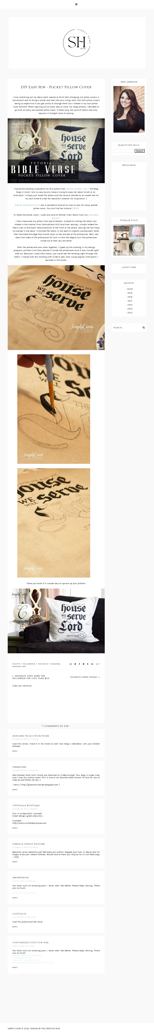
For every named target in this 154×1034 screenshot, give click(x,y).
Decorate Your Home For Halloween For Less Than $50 (30, 677)
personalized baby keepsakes (27, 955)
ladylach (19, 913)
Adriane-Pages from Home (30, 735)
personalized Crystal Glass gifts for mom (33, 962)
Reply (15, 751)
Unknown (19, 767)
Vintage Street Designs (28, 844)
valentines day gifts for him (26, 960)
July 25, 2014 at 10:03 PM (24, 917)
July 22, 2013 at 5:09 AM (23, 881)
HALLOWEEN (29, 664)
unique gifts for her (22, 958)
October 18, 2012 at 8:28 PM (25, 809)
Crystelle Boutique (26, 805)
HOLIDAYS (43, 664)
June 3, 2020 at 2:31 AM (23, 946)
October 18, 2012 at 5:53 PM (25, 770)
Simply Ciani (14, 1028)
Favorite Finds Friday (84, 677)
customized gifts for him (30, 942)
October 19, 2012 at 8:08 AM (25, 847)
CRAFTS (16, 664)
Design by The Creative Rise (45, 1028)
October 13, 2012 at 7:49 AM (25, 739)
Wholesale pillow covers (24, 893)
